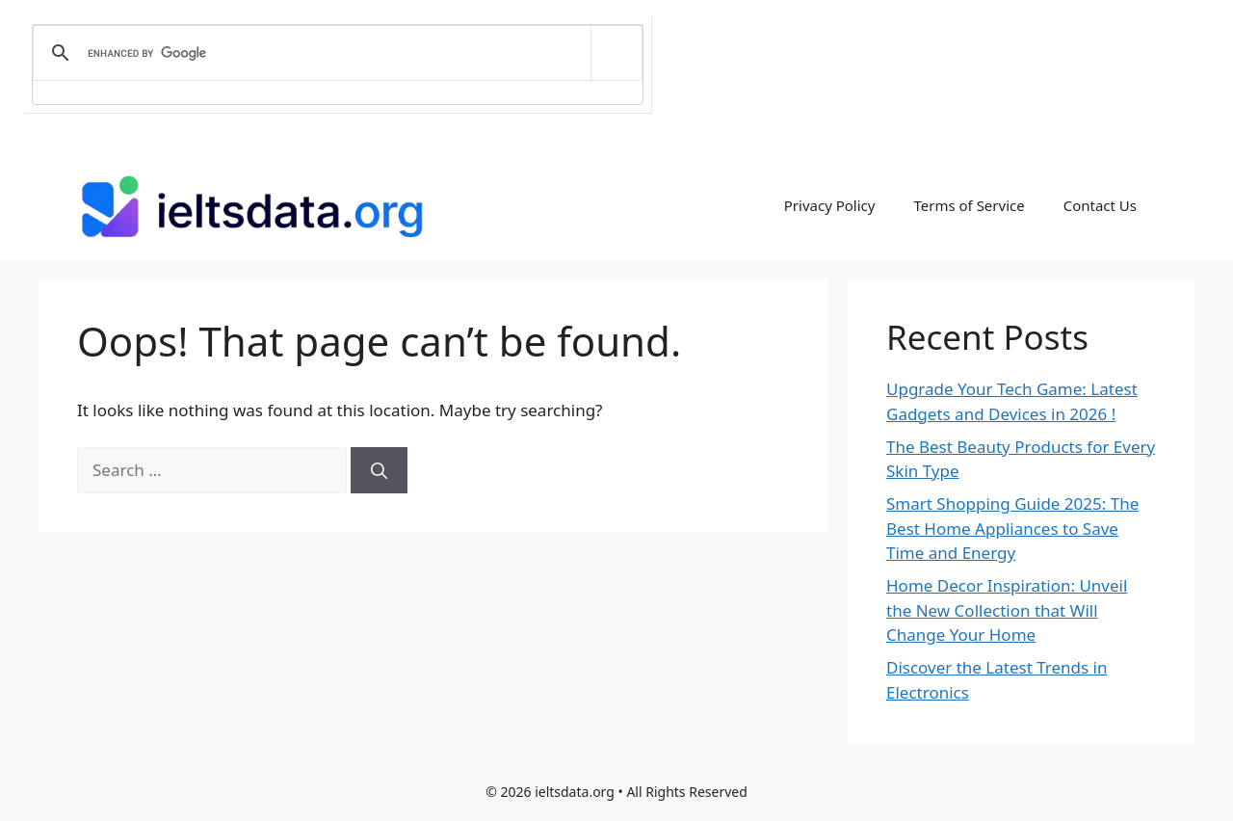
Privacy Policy (830, 205)
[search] (334, 53)
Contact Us (1100, 205)
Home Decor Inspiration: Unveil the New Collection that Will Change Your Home (1006, 610)
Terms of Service (968, 205)
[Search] (379, 470)
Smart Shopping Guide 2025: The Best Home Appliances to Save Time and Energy (1012, 528)
